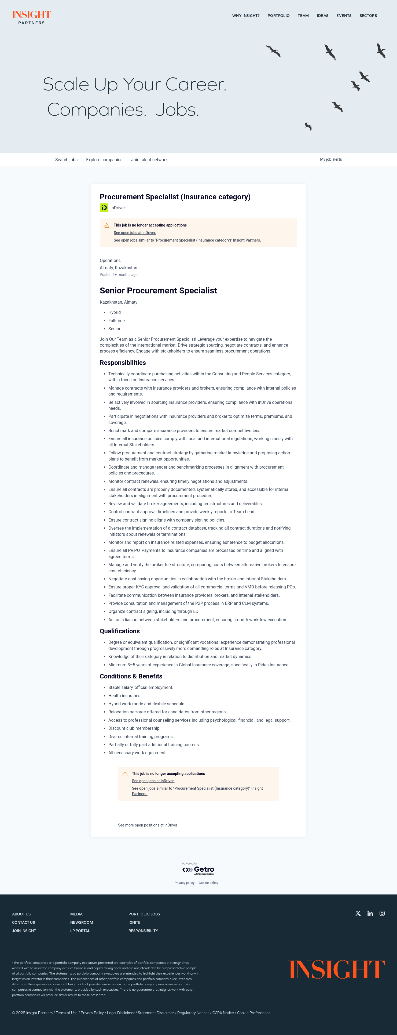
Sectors (368, 15)
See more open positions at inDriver (147, 825)
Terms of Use (67, 1013)
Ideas (323, 15)
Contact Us (23, 922)
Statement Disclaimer (156, 1013)
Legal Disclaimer (121, 1013)
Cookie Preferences (253, 1013)
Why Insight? (246, 15)
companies (104, 159)
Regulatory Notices (193, 1013)
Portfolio (279, 15)
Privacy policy (184, 883)
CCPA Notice (223, 1013)
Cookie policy (208, 883)
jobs (66, 159)
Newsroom (81, 922)
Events (343, 15)
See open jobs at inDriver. (135, 233)
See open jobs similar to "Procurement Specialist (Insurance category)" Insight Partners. (187, 240)
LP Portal (80, 931)
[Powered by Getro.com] (198, 869)
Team (303, 15)
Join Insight (24, 931)
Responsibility (143, 931)
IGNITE (134, 922)
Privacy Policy (93, 1013)
